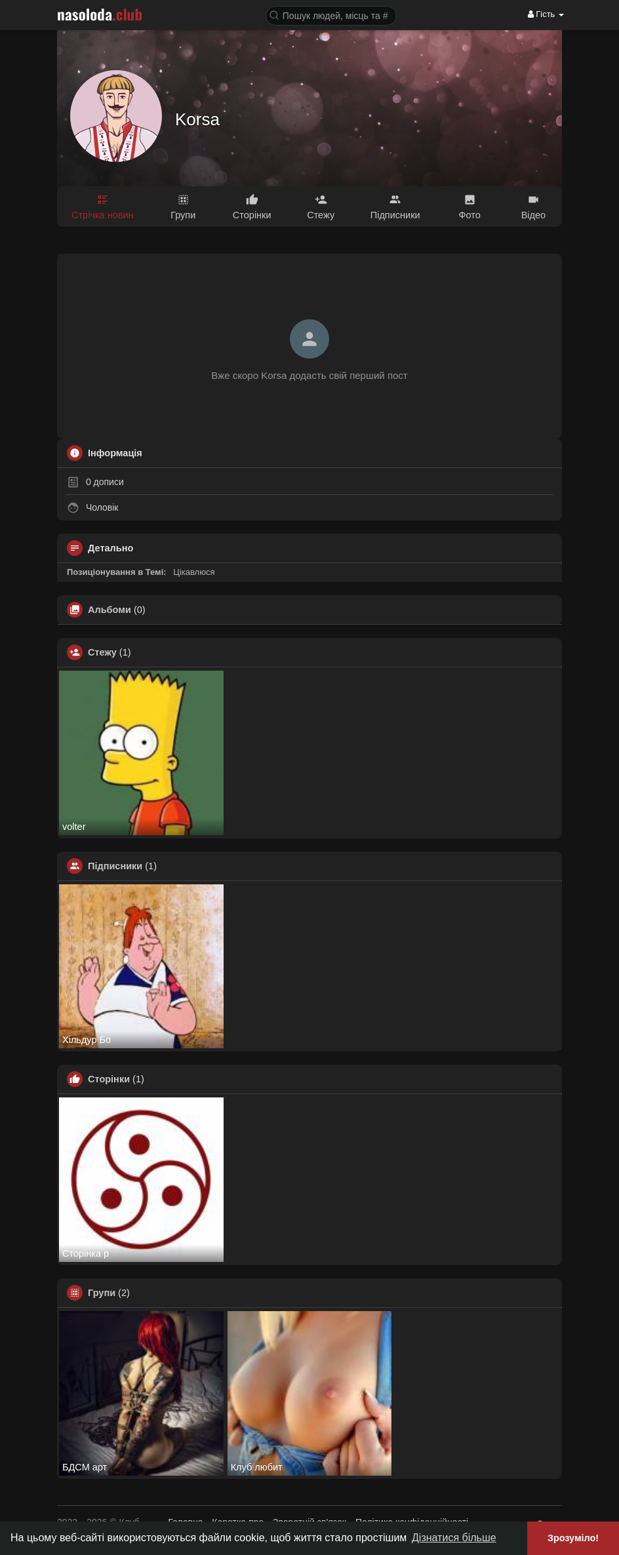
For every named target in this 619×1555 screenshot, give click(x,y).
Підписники (115, 866)
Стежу (102, 652)
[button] (331, 15)
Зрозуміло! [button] (573, 1538)
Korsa (197, 119)
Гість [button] (546, 14)
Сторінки (109, 1079)
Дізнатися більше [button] (454, 1537)
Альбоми (109, 609)
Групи (101, 1293)
